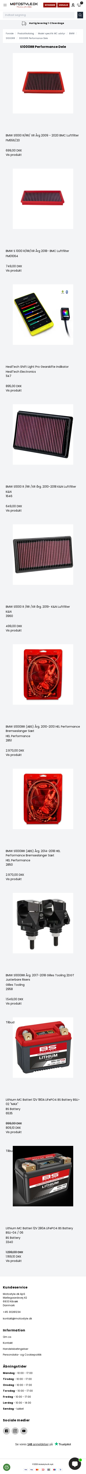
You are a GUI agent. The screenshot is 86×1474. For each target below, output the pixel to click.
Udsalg (63, 5)
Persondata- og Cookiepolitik (22, 1354)
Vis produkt (14, 155)
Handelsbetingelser (15, 1349)
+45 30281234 (12, 1312)
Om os (7, 1337)
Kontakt (8, 1343)
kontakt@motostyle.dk (17, 1318)
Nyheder (50, 5)
